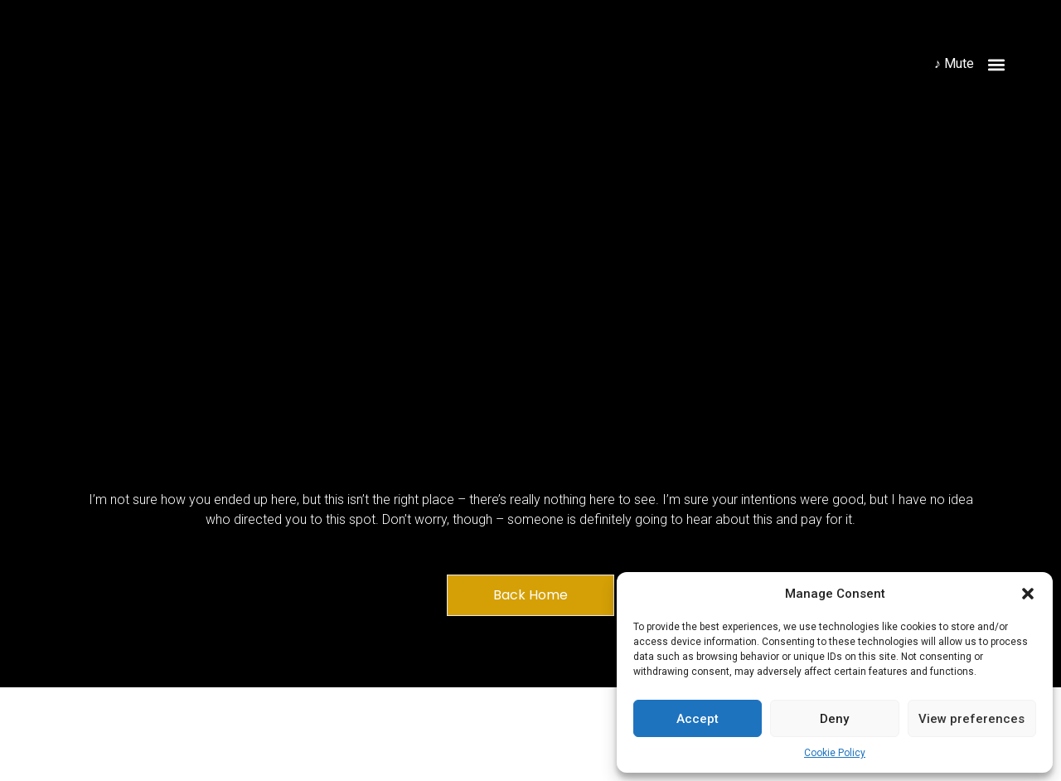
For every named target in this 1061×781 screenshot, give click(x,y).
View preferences (971, 718)
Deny (834, 718)
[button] (1028, 593)
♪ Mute (954, 63)
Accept (697, 718)
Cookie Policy (834, 753)
